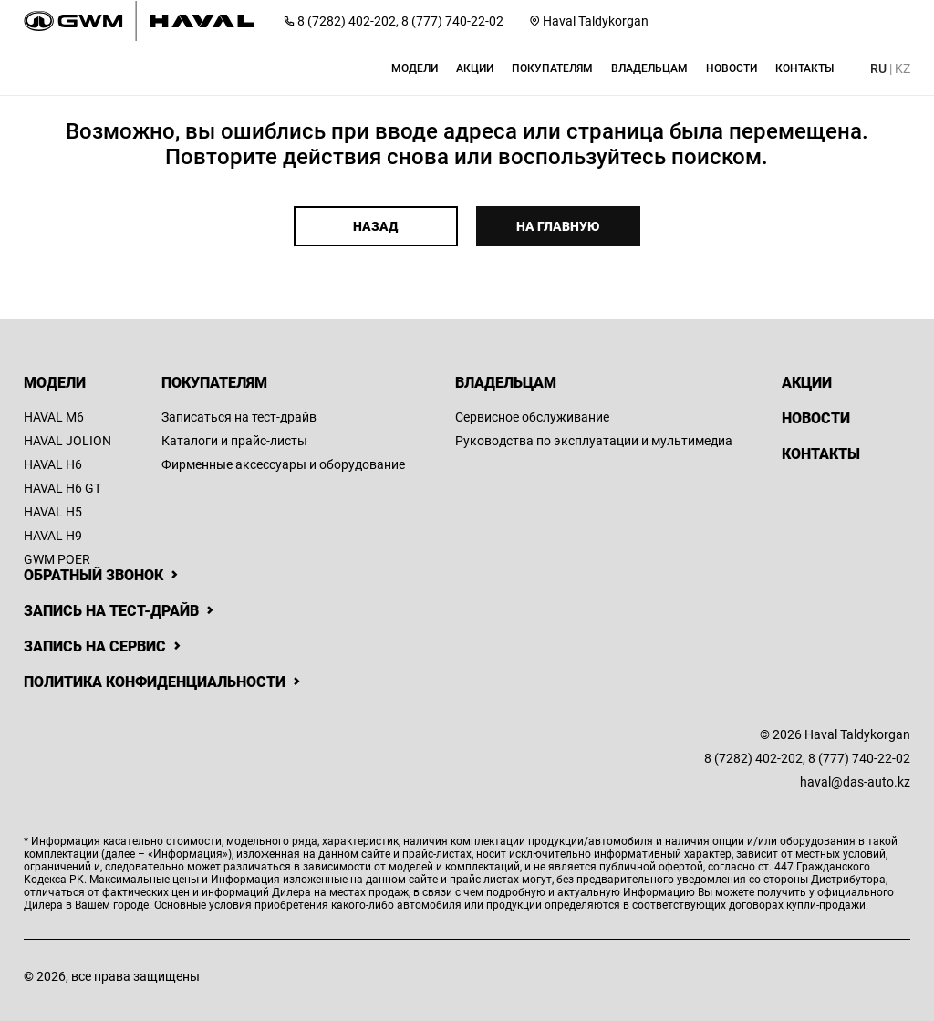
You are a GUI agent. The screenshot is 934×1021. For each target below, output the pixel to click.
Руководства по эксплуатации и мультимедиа (593, 440)
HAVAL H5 (53, 512)
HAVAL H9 (53, 535)
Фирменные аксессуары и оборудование (283, 464)
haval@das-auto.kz (855, 782)
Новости (816, 418)
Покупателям (214, 382)
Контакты (821, 454)
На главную (558, 226)
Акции (807, 382)
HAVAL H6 (53, 464)
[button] (414, 68)
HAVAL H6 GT (62, 488)
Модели (55, 382)
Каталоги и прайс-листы (234, 440)
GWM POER (57, 559)
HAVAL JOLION (67, 440)
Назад (375, 226)
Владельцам (505, 382)
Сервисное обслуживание (532, 417)
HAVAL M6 (54, 417)
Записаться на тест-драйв (239, 417)
